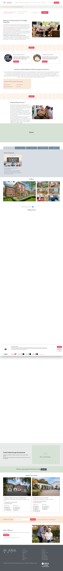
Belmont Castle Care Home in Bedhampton (15, 499)
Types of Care (21, 2)
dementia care (7, 26)
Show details (40, 569)
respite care (17, 26)
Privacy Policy (43, 552)
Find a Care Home (24, 552)
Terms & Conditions (44, 556)
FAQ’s (23, 555)
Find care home (32, 520)
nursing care (11, 26)
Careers (35, 2)
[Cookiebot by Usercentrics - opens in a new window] (5, 569)
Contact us (43, 2)
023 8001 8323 (37, 503)
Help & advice (27, 3)
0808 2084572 (17, 539)
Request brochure (20, 13)
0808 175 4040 (48, 520)
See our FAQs (45, 470)
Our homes (16, 2)
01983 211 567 (50, 2)
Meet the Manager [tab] (43, 148)
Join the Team (7, 536)
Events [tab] (9, 148)
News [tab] (20, 148)
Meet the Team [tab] (55, 148)
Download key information (22, 11)
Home (4, 6)
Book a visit (56, 2)
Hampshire (11, 6)
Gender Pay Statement (45, 559)
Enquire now (31, 47)
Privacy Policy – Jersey (45, 553)
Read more (45, 61)
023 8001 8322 (8, 504)
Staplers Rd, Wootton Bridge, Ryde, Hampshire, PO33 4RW (10, 12)
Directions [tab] (32, 148)
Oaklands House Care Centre (40, 499)
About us (39, 3)
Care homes (7, 6)
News (32, 2)
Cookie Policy (43, 555)
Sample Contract (24, 559)
